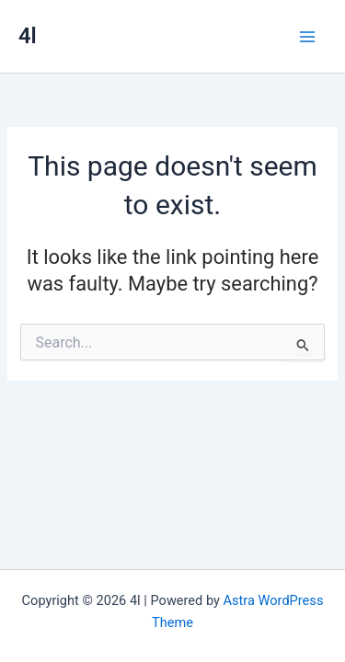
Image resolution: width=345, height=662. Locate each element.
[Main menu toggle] (307, 36)
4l (27, 36)
